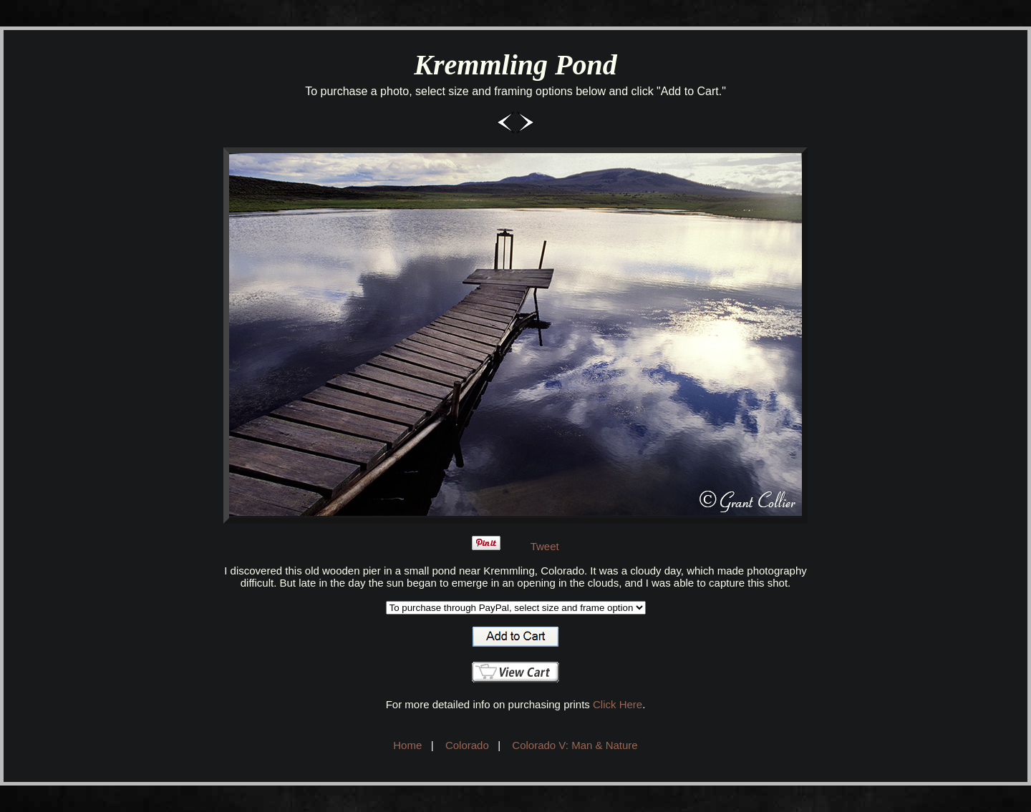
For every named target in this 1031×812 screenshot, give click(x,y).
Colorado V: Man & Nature (574, 745)
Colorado (467, 745)
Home (407, 745)
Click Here (617, 704)
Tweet (545, 546)
